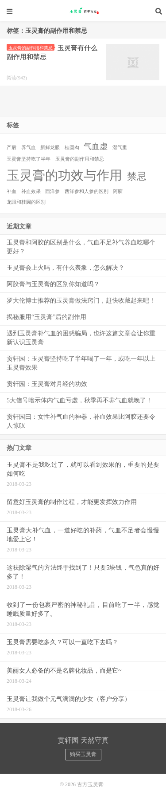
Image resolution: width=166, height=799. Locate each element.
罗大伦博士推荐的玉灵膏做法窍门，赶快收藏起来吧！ (81, 300)
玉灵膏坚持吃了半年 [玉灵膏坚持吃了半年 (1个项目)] (28, 159)
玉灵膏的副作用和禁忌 (31, 47)
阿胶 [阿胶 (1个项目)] (118, 191)
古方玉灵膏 (83, 11)
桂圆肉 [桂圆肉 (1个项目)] (72, 147)
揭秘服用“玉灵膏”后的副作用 (46, 317)
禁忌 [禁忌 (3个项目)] (137, 176)
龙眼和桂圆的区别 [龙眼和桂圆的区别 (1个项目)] (26, 202)
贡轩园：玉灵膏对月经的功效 (47, 384)
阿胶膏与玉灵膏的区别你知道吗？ (53, 284)
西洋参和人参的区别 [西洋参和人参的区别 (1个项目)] (86, 191)
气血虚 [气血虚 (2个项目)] (96, 146)
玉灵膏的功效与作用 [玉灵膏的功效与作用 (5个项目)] (64, 175)
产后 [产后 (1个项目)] (11, 147)
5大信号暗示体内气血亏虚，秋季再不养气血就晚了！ (79, 400)
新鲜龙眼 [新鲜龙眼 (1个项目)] (50, 147)
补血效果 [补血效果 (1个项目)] (31, 191)
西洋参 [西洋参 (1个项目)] (52, 191)
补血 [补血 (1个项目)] (11, 191)
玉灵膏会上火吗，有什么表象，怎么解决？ (65, 267)
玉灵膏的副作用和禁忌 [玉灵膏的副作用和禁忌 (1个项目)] (79, 159)
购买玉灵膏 (83, 754)
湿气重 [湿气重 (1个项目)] (119, 147)
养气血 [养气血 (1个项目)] (28, 147)
